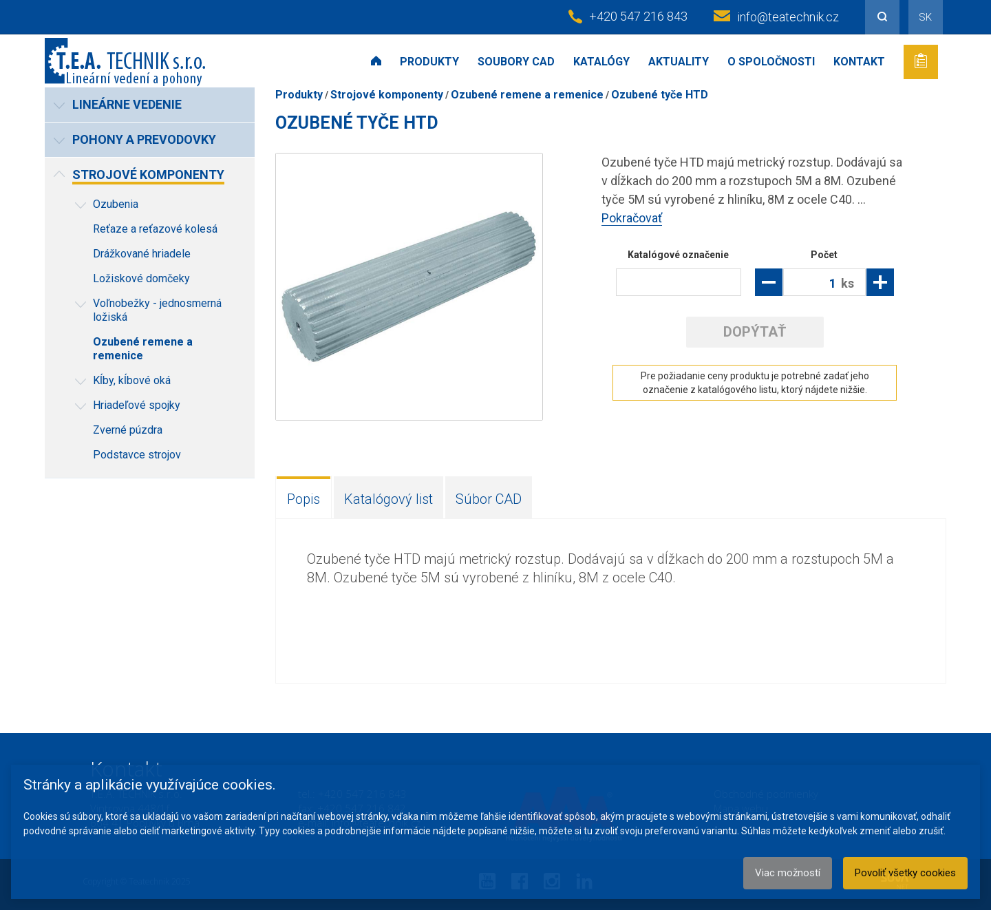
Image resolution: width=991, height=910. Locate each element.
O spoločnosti (771, 61)
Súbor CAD (489, 499)
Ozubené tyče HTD (659, 94)
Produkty (429, 61)
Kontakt (859, 61)
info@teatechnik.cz (788, 17)
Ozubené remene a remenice (527, 94)
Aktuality (678, 61)
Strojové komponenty (386, 94)
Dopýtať (754, 332)
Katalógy (601, 61)
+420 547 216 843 (638, 16)
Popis (303, 499)
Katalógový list (388, 499)
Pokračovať (631, 218)
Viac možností (787, 873)
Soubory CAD (516, 61)
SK (925, 17)
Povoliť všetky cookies (905, 873)
